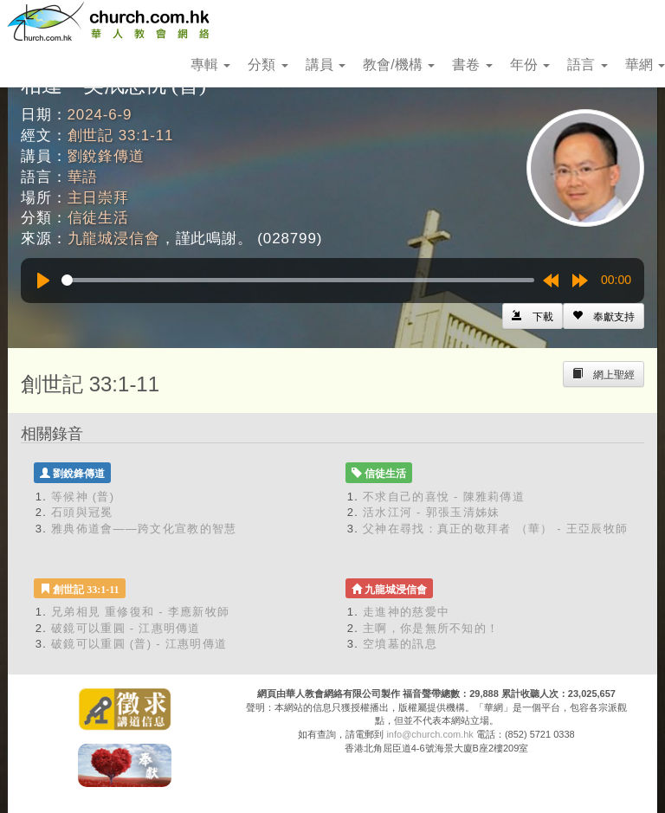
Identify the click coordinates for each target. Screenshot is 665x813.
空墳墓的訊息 (400, 643)
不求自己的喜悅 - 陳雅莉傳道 (444, 496)
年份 (530, 64)
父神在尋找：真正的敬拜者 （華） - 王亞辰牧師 (495, 528)
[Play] (43, 280)
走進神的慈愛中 (406, 611)
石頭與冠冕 (82, 512)
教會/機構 (399, 64)
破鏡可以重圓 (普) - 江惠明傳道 (139, 643)
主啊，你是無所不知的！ (431, 628)
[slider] (297, 280)
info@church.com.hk (429, 734)
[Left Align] (603, 316)
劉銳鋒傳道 (106, 156)
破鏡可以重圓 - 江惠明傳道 (126, 628)
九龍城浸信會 (114, 238)
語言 (587, 64)
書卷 (472, 64)
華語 (83, 177)
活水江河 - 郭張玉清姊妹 (431, 512)
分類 (267, 64)
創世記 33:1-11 (121, 135)
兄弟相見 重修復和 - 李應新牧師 (140, 611)
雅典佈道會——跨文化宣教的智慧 (144, 528)
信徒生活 (98, 218)
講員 (325, 64)
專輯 (210, 64)
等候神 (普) (82, 496)
